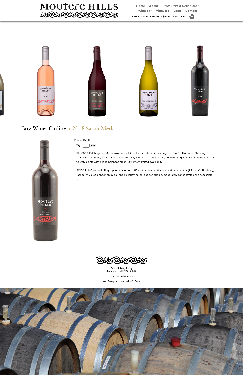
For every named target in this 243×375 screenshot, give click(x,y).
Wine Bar (145, 11)
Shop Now (179, 16)
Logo (177, 11)
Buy (93, 145)
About (153, 6)
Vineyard (162, 11)
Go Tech (135, 281)
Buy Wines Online (43, 128)
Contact (191, 11)
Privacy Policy (125, 268)
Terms (114, 268)
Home (140, 6)
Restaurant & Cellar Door (181, 6)
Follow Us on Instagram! (121, 276)
